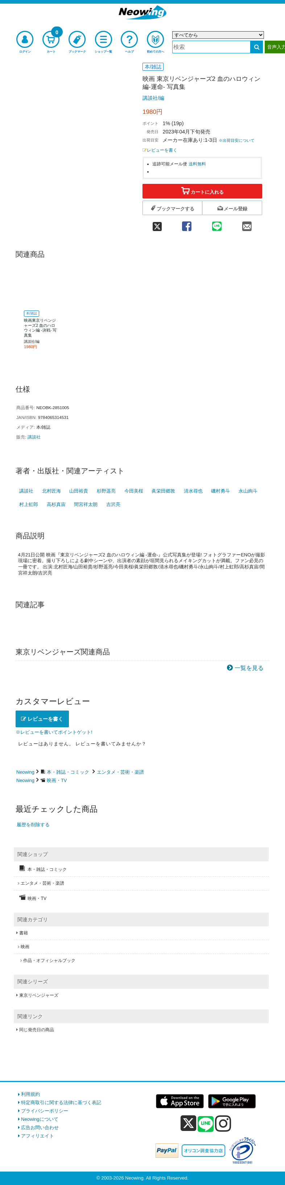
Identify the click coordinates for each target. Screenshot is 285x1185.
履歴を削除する (33, 824)
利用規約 (30, 1094)
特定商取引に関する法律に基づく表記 (61, 1102)
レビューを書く (159, 150)
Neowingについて (39, 1119)
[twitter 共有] (157, 223)
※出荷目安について (237, 140)
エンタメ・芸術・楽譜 (120, 772)
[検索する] (256, 47)
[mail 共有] (247, 223)
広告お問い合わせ (40, 1127)
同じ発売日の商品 (36, 1029)
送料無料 (197, 163)
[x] (188, 1123)
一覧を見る (249, 668)
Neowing (25, 772)
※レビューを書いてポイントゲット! (54, 732)
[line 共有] (217, 223)
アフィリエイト (37, 1136)
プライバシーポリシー (44, 1111)
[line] (206, 1124)
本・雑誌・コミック (68, 772)
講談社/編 (153, 98)
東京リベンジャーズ (38, 995)
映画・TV (57, 780)
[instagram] (223, 1123)
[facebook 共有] (187, 223)
